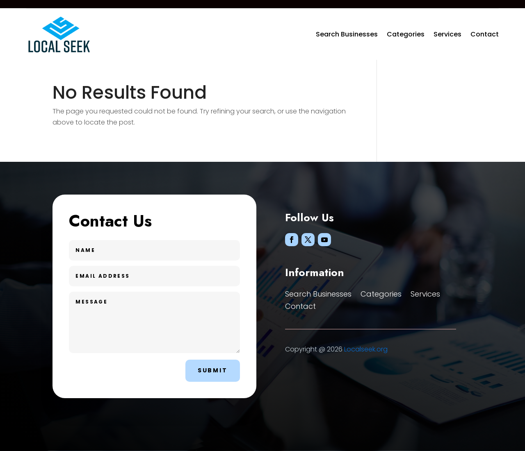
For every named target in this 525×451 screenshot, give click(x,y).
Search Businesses (347, 34)
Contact (484, 34)
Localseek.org (366, 349)
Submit (213, 370)
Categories (406, 34)
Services (447, 34)
